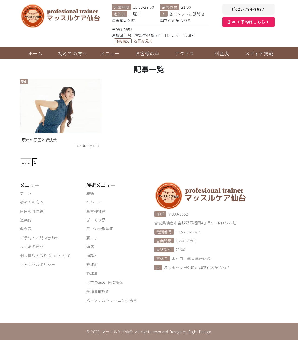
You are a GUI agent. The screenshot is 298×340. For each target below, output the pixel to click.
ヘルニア (94, 202)
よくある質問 (32, 246)
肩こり (92, 237)
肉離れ (92, 255)
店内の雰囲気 (32, 211)
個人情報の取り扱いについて (45, 255)
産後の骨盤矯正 (100, 228)
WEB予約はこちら (248, 22)
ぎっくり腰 (96, 220)
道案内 (26, 220)
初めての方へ (32, 202)
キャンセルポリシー (37, 264)
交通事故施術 (98, 291)
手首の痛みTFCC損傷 (104, 282)
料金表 (26, 228)
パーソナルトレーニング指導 (111, 300)
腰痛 (90, 193)
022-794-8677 (248, 9)
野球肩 (92, 273)
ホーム (26, 193)
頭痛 (90, 246)
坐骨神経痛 (96, 211)
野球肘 (92, 264)
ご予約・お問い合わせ (39, 237)
